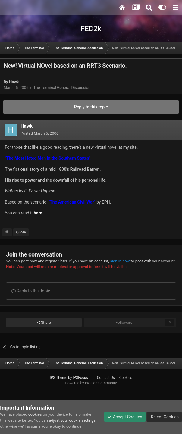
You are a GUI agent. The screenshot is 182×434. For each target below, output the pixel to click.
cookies (35, 414)
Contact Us (106, 378)
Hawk (14, 82)
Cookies (125, 378)
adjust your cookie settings (72, 420)
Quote (21, 232)
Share (44, 322)
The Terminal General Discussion (61, 87)
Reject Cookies (164, 416)
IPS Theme (58, 378)
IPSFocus (80, 378)
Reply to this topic (91, 107)
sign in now (120, 261)
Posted (39, 133)
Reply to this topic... (32, 291)
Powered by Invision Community (91, 383)
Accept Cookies (125, 416)
